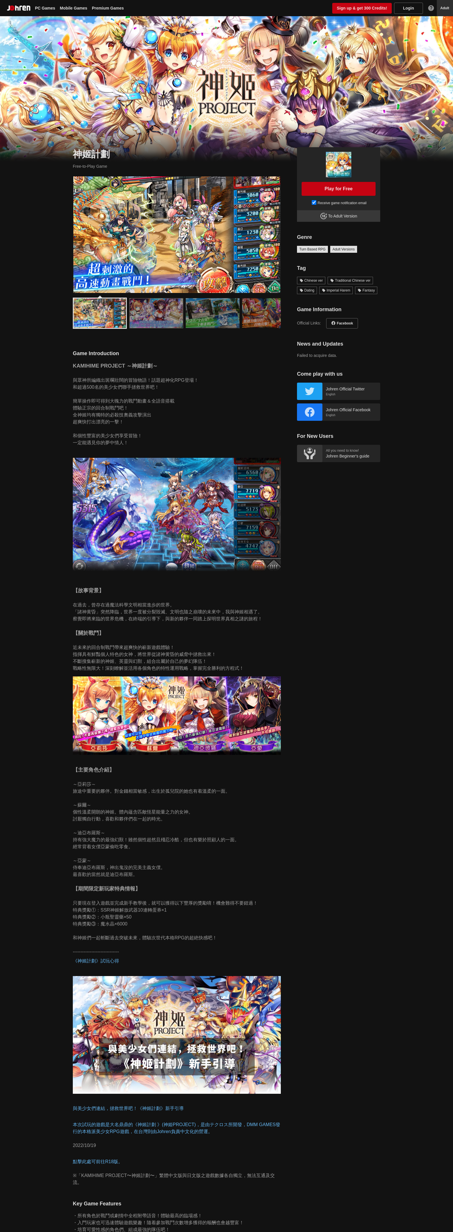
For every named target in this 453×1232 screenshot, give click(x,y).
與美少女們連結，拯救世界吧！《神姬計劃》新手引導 (128, 1108)
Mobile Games (73, 8)
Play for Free (339, 188)
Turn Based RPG (312, 249)
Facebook (345, 323)
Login (408, 8)
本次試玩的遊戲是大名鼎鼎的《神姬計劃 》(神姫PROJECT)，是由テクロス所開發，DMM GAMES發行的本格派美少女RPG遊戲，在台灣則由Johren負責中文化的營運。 (176, 1128)
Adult (444, 8)
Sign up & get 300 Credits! (362, 8)
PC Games (45, 8)
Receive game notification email (342, 203)
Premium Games (108, 8)
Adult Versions (344, 249)
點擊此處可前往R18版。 (98, 1161)
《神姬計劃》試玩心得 (96, 960)
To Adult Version (342, 216)
